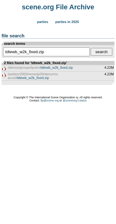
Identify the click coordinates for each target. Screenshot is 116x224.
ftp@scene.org (50, 100)
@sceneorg (70, 100)
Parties (42, 22)
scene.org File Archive (58, 7)
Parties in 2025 (67, 22)
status (83, 100)
